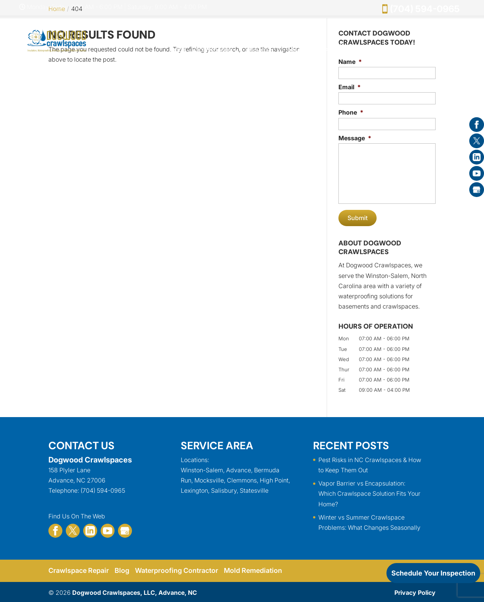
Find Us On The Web (76, 514)
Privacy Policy (415, 591)
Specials (373, 50)
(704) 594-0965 (425, 8)
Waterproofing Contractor (177, 569)
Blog (122, 569)
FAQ (460, 50)
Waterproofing (211, 50)
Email (349, 87)
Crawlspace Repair (79, 569)
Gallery (409, 50)
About (177, 50)
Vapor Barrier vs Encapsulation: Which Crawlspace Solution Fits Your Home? (369, 492)
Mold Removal (337, 47)
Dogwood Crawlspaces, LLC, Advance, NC (134, 591)
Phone (350, 112)
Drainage (299, 50)
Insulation (259, 50)
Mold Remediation (254, 569)
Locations (194, 458)
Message (354, 138)
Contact (438, 50)
